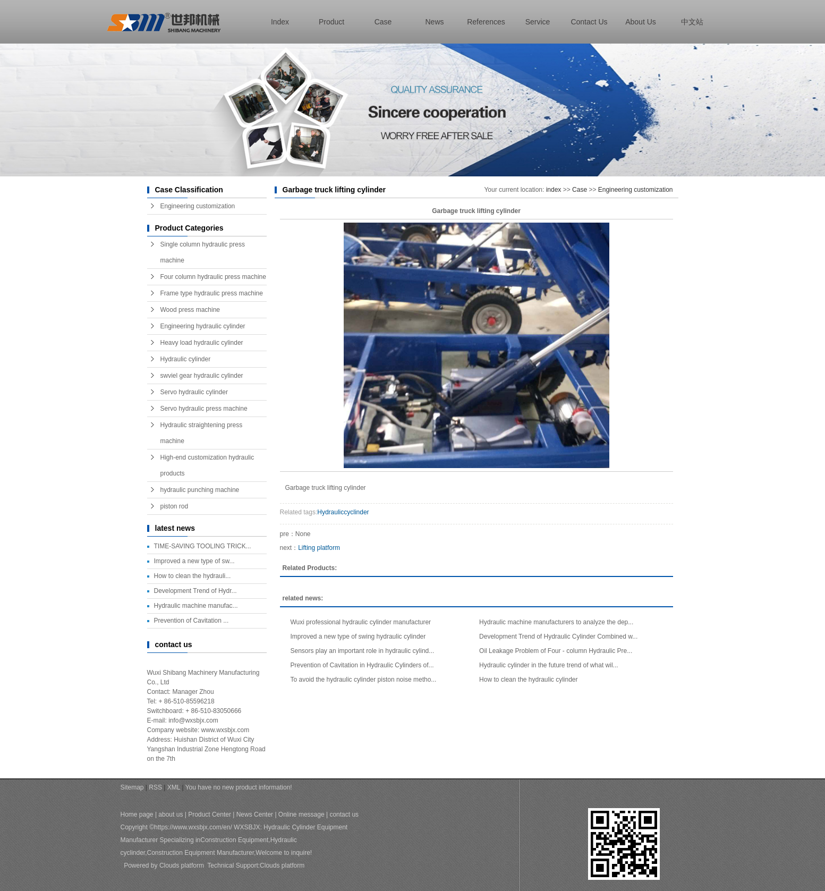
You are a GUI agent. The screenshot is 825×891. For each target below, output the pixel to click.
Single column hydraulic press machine (202, 252)
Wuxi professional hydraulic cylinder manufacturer (361, 622)
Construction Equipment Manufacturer (200, 852)
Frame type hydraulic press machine (211, 293)
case (383, 22)
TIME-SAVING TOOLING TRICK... (202, 546)
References (486, 22)
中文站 (692, 22)
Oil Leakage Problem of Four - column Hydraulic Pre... (555, 651)
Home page (137, 814)
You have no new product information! (238, 787)
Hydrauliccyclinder (343, 512)
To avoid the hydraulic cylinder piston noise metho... (364, 679)
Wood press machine (190, 309)
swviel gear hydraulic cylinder (201, 375)
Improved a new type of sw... (194, 561)
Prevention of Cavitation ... (191, 620)
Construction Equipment (234, 840)
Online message (301, 814)
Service (537, 22)
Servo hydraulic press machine (204, 408)
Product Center (209, 814)
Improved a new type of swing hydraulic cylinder (358, 636)
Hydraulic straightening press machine (201, 433)
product (331, 22)
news (434, 22)
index (280, 22)
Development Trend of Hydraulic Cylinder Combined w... (558, 636)
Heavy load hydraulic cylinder (201, 342)
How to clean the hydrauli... (192, 576)
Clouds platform (181, 865)
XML (173, 787)
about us (640, 22)
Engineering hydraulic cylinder (202, 326)
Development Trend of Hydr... (195, 591)
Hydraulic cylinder (185, 359)
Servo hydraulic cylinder (194, 392)
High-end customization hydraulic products (207, 465)
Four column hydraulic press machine (213, 277)
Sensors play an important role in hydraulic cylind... (363, 651)
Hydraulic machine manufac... (196, 605)
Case (579, 189)
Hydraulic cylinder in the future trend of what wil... (548, 665)
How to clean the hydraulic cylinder (528, 679)
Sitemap (132, 787)
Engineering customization (197, 206)
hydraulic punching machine (200, 490)
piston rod (174, 506)
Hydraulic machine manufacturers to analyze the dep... (556, 622)
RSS (155, 787)
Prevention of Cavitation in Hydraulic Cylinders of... (362, 665)
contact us (589, 22)
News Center (254, 814)
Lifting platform (319, 547)
